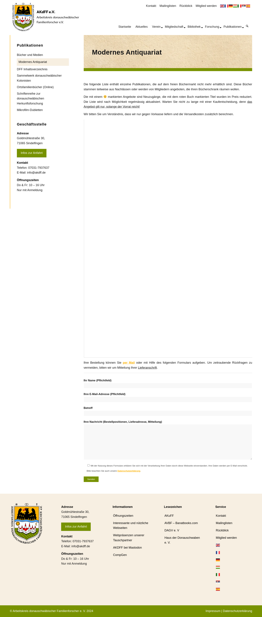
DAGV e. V (171, 530)
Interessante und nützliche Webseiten (130, 525)
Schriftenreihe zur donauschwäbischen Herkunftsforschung (30, 98)
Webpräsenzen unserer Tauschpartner (128, 538)
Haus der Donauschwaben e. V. (182, 540)
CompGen (120, 555)
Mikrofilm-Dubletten (30, 110)
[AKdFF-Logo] (23, 17)
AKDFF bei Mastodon (127, 547)
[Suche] (247, 26)
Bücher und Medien (30, 55)
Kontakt (151, 6)
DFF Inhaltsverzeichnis (32, 69)
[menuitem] (151, 6)
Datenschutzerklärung (128, 471)
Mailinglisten (168, 6)
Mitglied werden (206, 6)
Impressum (213, 611)
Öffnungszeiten (123, 515)
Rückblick (185, 6)
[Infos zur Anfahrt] (31, 153)
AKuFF (169, 515)
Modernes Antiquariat (33, 62)
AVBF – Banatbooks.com (181, 523)
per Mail (129, 362)
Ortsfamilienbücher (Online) (35, 87)
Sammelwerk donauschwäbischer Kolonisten (39, 78)
